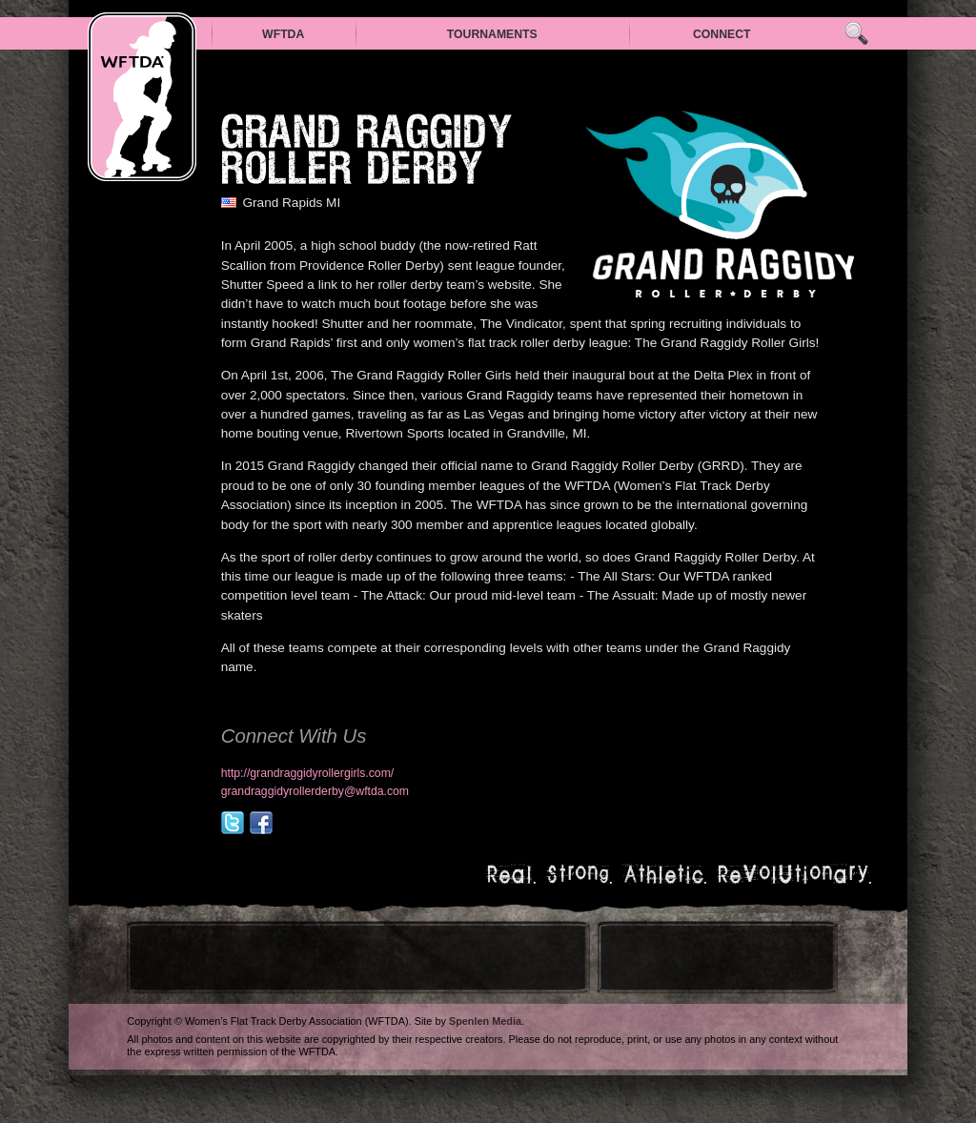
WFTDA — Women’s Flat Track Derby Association (142, 96)
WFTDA (283, 34)
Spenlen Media (485, 1021)
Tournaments (492, 34)
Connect (722, 34)
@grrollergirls (232, 822)
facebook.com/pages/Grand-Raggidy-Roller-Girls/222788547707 (261, 822)
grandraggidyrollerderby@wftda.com (315, 791)
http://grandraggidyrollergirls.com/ (308, 773)
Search (856, 34)
